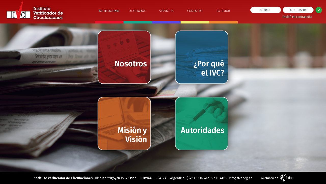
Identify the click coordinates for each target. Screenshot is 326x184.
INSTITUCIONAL (109, 11)
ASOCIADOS (137, 11)
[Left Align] (319, 10)
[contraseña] (298, 10)
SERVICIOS (166, 11)
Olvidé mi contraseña (297, 17)
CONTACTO (194, 11)
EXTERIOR (223, 11)
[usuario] (265, 10)
